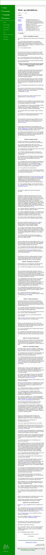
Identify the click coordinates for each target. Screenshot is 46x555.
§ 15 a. (19, 317)
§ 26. (19, 443)
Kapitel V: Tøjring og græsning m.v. (31, 298)
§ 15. (19, 300)
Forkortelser (6, 29)
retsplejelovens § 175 (26, 128)
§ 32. (19, 521)
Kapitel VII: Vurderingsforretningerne (31, 346)
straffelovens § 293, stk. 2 (23, 186)
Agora (4, 22)
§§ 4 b (32, 96)
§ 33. (19, 524)
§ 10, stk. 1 (33, 377)
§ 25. (19, 434)
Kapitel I (19, 19)
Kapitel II (20, 20)
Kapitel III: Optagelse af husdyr (31, 139)
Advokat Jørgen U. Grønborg (31, 542)
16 (31, 507)
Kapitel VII (20, 29)
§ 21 (29, 350)
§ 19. (19, 367)
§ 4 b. (19, 101)
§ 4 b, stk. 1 (24, 122)
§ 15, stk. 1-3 (23, 317)
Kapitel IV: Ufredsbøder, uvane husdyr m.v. (31, 261)
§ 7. (18, 176)
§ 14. (19, 271)
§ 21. (19, 382)
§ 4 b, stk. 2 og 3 (25, 513)
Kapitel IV (20, 25)
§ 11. (19, 241)
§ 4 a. (19, 95)
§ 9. (18, 195)
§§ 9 (28, 249)
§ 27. (19, 474)
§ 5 (42, 241)
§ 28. (19, 481)
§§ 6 (25, 293)
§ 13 (38, 509)
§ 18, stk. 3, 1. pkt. (39, 176)
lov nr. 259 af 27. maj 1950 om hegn (26, 399)
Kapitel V (20, 26)
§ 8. (18, 190)
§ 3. (18, 70)
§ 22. (19, 401)
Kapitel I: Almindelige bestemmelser (31, 36)
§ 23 (24, 430)
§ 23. (19, 415)
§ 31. (19, 504)
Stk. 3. (19, 47)
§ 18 (25, 383)
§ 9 (32, 259)
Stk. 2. (19, 41)
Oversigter (5, 37)
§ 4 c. (19, 119)
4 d (34, 96)
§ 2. (18, 52)
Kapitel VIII (20, 30)
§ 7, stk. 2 (24, 504)
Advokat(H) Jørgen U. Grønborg (28, 550)
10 (30, 293)
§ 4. (18, 88)
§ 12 (33, 206)
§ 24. (19, 419)
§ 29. (19, 496)
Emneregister (6, 27)
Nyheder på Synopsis (8, 34)
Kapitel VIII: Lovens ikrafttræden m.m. (31, 502)
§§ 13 (29, 507)
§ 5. (18, 141)
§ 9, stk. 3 (36, 164)
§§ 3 (21, 95)
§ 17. (19, 340)
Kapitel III (20, 24)
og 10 (30, 249)
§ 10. (19, 222)
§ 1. (18, 38)
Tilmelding (5, 39)
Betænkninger (6, 24)
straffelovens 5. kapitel (32, 517)
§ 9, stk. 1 (36, 222)
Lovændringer (20, 17)
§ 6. (18, 156)
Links (4, 32)
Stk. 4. (19, 113)
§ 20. (19, 379)
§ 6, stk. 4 (33, 176)
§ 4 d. (19, 126)
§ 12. (19, 256)
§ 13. (19, 263)
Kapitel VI (20, 27)
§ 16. (19, 323)
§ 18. (19, 348)
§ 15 (31, 513)
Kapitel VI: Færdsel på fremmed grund (31, 338)
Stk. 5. (19, 467)
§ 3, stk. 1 (27, 91)
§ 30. (19, 499)
